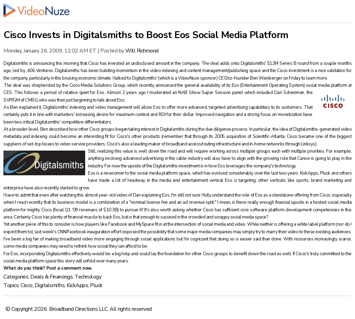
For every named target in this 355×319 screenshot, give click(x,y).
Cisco (27, 285)
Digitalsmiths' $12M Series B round (275, 63)
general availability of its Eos (212, 85)
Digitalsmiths (16, 63)
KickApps (309, 173)
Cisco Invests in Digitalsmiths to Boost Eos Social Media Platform (145, 35)
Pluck (325, 173)
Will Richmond (142, 51)
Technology (88, 277)
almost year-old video (106, 195)
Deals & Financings (51, 277)
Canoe (304, 158)
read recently (30, 202)
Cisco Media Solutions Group (97, 85)
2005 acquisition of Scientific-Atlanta (250, 136)
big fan (33, 239)
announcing (44, 63)
